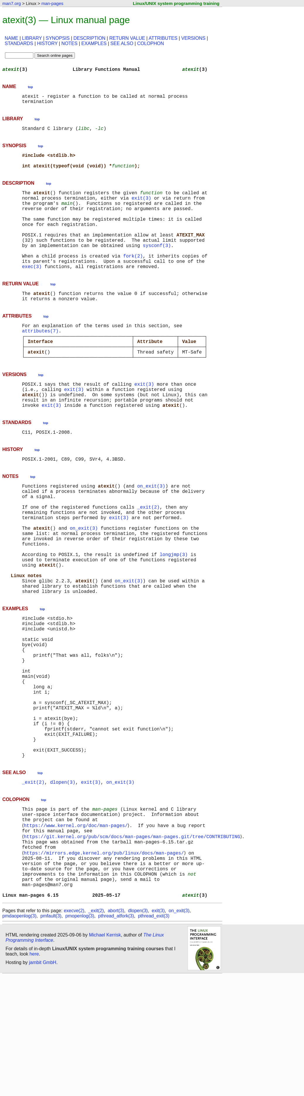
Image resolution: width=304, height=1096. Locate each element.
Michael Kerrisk (105, 1054)
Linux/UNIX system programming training (176, 3)
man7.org (11, 3)
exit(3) (141, 208)
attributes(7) (40, 361)
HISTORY (47, 43)
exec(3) (32, 292)
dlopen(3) (62, 884)
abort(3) (116, 1030)
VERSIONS (193, 38)
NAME (11, 38)
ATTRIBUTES (163, 38)
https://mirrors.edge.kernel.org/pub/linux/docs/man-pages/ (105, 963)
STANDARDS (19, 43)
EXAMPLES (94, 43)
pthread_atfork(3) (116, 1035)
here (34, 1073)
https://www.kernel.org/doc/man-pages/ (77, 931)
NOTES (69, 43)
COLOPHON (150, 43)
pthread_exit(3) (153, 1035)
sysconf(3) (157, 266)
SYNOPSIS (58, 38)
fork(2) (133, 279)
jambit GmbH (42, 1082)
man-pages (52, 3)
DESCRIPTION (89, 38)
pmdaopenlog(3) (19, 1035)
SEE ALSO (121, 43)
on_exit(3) (151, 531)
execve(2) (74, 1030)
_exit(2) (148, 557)
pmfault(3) (50, 1035)
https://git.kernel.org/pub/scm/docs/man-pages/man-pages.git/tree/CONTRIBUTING (133, 944)
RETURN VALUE (127, 38)
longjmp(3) (174, 615)
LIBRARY (32, 38)
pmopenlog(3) (79, 1035)
